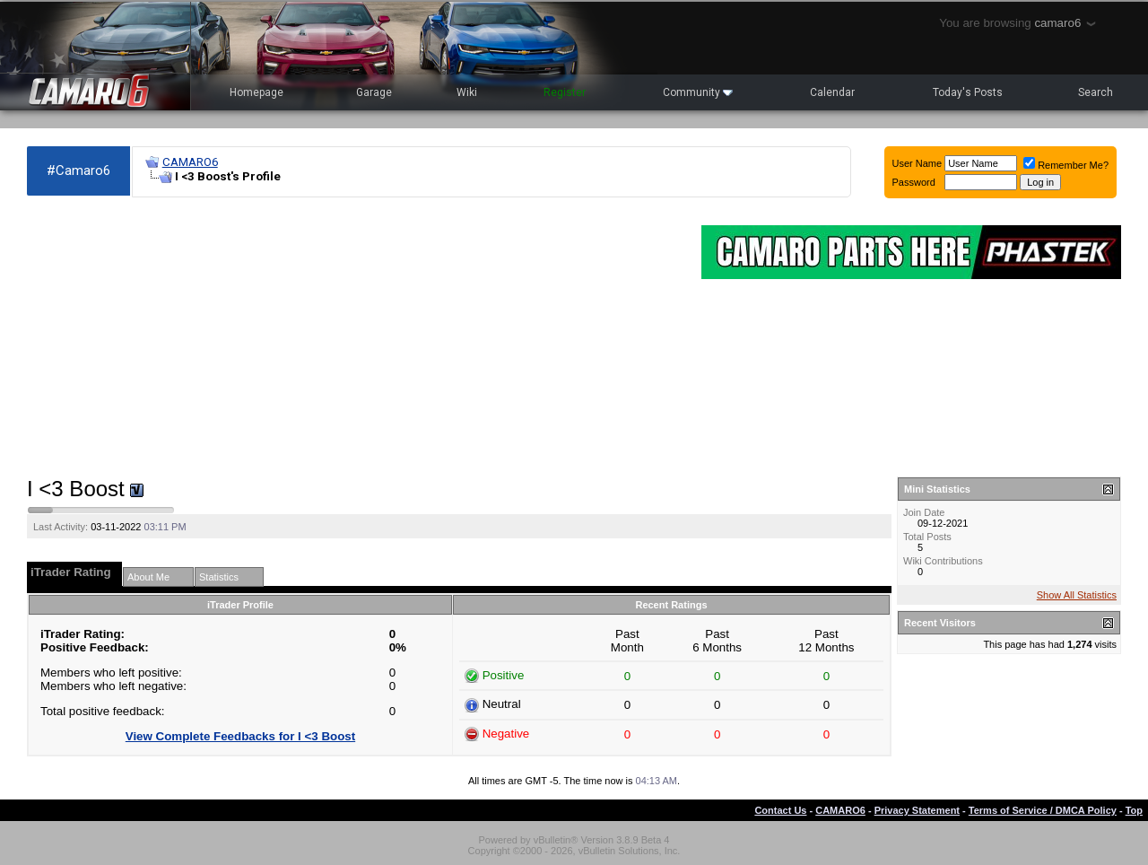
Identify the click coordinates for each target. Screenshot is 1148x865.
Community (698, 92)
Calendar (832, 92)
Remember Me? (1066, 165)
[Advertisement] (355, 337)
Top (1134, 810)
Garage (374, 92)
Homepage (256, 92)
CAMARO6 (190, 162)
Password (913, 182)
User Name (917, 163)
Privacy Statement (917, 810)
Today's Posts (968, 92)
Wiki (467, 92)
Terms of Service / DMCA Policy (1043, 810)
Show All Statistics (1077, 595)
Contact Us (780, 810)
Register (565, 92)
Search (1095, 92)
